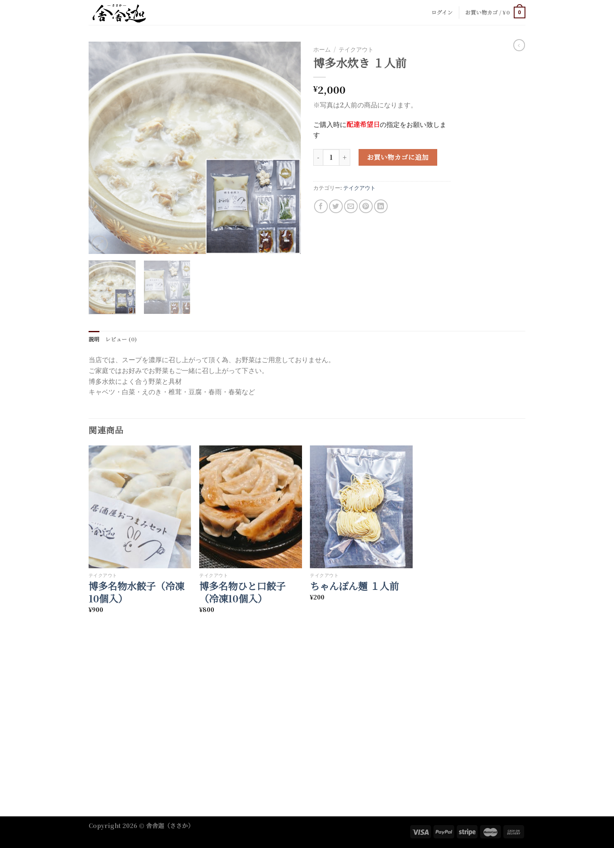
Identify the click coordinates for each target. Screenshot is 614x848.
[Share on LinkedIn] (381, 206)
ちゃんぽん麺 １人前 (354, 586)
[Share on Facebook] (321, 206)
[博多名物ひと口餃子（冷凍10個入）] (250, 507)
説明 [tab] (94, 339)
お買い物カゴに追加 (397, 157)
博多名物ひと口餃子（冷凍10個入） (242, 592)
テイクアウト (356, 49)
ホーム (322, 49)
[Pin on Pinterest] (366, 206)
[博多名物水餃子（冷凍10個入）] (140, 507)
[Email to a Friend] (351, 206)
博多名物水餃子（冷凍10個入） (136, 592)
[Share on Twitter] (336, 206)
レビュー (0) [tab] (121, 339)
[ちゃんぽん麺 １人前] (361, 507)
